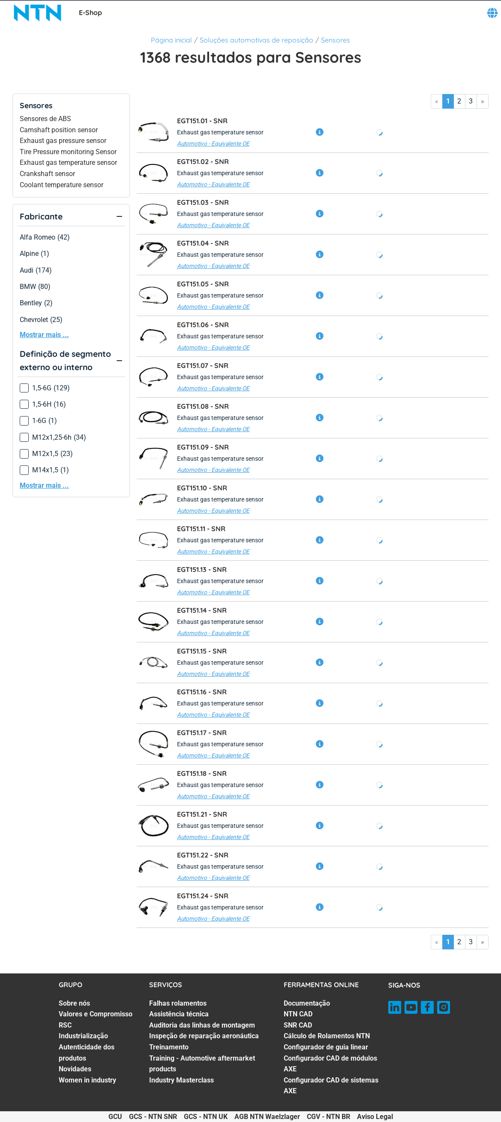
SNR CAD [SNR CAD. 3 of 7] (298, 1025)
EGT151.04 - (203, 243)
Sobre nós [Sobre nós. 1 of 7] (74, 1003)
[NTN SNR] (37, 12)
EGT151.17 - (202, 732)
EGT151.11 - (201, 528)
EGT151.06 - (203, 324)
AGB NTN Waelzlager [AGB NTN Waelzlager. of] (267, 1117)
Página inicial (171, 40)
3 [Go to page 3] (471, 101)
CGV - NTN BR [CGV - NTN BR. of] (328, 1117)
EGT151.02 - (203, 161)
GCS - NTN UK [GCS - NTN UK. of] (206, 1117)
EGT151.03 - (203, 202)
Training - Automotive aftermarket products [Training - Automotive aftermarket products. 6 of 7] (202, 1063)
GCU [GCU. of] (115, 1117)
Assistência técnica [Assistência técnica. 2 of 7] (179, 1014)
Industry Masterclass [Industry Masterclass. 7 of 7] (181, 1080)
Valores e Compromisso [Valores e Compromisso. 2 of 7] (95, 1014)
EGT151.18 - (202, 773)
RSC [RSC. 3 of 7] (65, 1025)
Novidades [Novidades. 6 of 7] (75, 1069)
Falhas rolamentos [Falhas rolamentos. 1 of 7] (178, 1003)
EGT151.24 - (202, 895)
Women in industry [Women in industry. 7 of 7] (87, 1080)
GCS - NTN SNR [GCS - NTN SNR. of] (153, 1117)
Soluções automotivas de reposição (256, 40)
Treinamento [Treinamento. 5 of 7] (169, 1047)
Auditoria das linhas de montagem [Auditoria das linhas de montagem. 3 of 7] (202, 1025)
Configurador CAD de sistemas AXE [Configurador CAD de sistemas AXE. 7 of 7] (331, 1085)
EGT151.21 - (202, 814)
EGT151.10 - (202, 487)
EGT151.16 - (202, 691)
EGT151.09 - (203, 447)
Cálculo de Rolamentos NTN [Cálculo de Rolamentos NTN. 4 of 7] (327, 1036)
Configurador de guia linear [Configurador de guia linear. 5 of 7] (326, 1047)
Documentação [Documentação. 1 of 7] (307, 1003)
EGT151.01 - (202, 120)
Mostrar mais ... (44, 335)
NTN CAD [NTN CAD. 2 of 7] (298, 1014)
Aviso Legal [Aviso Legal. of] (375, 1117)
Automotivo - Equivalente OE (213, 143)
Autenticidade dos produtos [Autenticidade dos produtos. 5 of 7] (86, 1052)
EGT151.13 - (202, 569)
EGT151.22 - (202, 855)
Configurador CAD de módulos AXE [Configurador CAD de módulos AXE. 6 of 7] (330, 1063)
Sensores (335, 40)
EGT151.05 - (203, 284)
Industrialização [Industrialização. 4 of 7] (83, 1036)
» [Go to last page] (482, 101)
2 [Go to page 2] (459, 101)
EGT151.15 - (202, 651)
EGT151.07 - (202, 365)
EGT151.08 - (203, 406)
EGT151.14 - (202, 610)
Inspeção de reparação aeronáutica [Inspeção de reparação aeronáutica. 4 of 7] (204, 1036)
